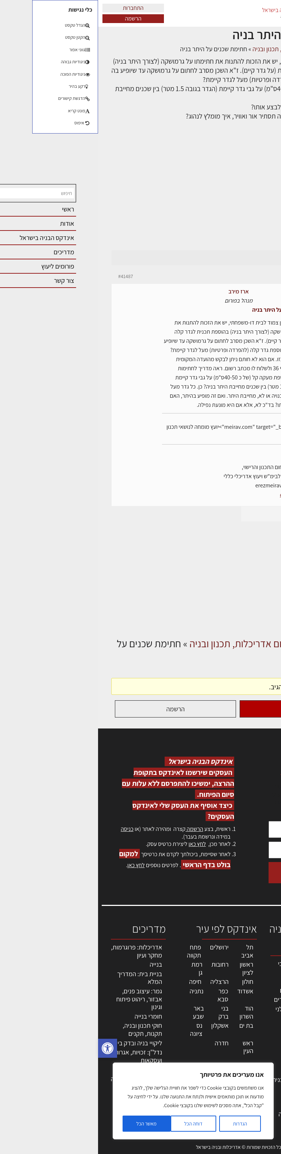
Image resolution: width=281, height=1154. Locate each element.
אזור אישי (261, 1042)
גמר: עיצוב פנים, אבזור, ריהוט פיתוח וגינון (41, 999)
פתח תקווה (96, 951)
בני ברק (125, 1012)
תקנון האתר (258, 1105)
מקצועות (213, 981)
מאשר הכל (48, 1123)
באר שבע (100, 1012)
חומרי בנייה (50, 1016)
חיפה (97, 981)
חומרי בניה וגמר (204, 1043)
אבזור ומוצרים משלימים (207, 1092)
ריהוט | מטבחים (205, 1053)
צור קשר (263, 1065)
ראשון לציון (148, 968)
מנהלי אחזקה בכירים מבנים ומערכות (256, 1026)
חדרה (124, 1043)
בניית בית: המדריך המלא (41, 978)
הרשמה (35, 18)
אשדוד (147, 991)
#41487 (27, 276)
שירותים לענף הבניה (199, 1079)
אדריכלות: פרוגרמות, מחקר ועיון (38, 951)
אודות (266, 1073)
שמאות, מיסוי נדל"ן (257, 982)
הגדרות (142, 1123)
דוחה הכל (95, 1123)
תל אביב (149, 951)
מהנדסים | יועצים (203, 990)
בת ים (148, 1025)
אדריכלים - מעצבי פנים (202, 967)
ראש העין (150, 1047)
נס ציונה (98, 1029)
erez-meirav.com (199, 494)
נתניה (98, 991)
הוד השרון (149, 1012)
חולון (150, 981)
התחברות (35, 8)
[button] (9, 1048)
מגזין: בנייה (259, 1081)
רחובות (122, 964)
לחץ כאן (99, 844)
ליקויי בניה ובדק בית (39, 1043)
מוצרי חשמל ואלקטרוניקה (208, 1066)
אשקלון (121, 1025)
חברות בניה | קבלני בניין (200, 1013)
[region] (95, 1101)
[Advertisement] (140, 194)
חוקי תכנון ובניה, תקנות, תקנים (44, 1029)
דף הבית (257, 49)
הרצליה (121, 981)
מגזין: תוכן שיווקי (260, 1093)
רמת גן (98, 968)
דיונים (234, 49)
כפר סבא (124, 995)
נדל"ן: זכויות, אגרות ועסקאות (40, 1056)
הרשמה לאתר (256, 1050)
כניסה (29, 829)
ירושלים (121, 947)
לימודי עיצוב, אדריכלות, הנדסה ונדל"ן (202, 1114)
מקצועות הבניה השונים (205, 1030)
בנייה (58, 964)
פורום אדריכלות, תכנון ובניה (188, 49)
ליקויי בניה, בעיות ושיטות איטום (257, 1002)
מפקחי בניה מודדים (200, 999)
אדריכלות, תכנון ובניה (260, 967)
